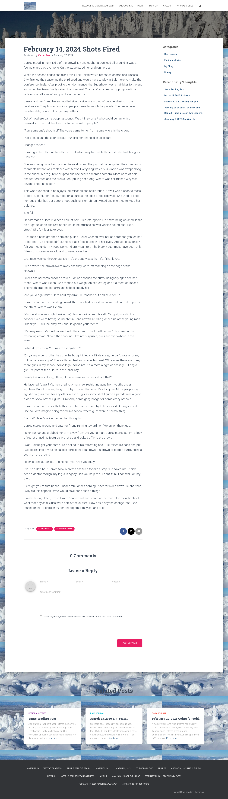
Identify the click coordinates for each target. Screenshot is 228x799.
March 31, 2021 (103, 768)
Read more (53, 738)
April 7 (103, 776)
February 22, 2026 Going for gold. (181, 101)
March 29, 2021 (123, 768)
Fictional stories (184, 6)
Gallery (167, 6)
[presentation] (64, 628)
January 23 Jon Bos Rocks (135, 784)
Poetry (141, 6)
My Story (153, 6)
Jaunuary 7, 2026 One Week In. (180, 119)
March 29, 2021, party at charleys (44, 768)
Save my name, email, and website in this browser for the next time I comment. (83, 616)
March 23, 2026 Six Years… (178, 95)
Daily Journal (126, 6)
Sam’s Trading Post (174, 89)
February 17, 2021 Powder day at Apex (98, 784)
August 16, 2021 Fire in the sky (186, 768)
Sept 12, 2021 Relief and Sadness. (78, 776)
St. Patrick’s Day (144, 768)
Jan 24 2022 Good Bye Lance (126, 776)
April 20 (162, 768)
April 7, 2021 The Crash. (79, 768)
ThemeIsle (199, 792)
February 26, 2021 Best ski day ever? (163, 776)
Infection (51, 776)
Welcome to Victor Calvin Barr (98, 6)
